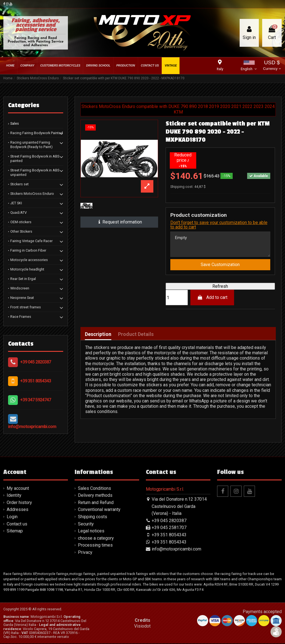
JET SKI (16, 203)
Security (86, 524)
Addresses (17, 510)
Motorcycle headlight (27, 269)
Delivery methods (95, 496)
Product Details (136, 335)
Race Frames (20, 316)
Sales (14, 123)
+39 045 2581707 (169, 528)
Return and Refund (96, 503)
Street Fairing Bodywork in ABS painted (34, 158)
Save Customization (220, 265)
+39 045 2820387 (35, 362)
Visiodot (142, 626)
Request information (119, 222)
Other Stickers (21, 231)
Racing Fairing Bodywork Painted (36, 133)
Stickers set (19, 184)
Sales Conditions (94, 488)
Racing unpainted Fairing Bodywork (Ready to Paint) (31, 144)
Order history (19, 503)
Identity (14, 496)
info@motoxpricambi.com (32, 426)
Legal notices (91, 531)
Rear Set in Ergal (23, 279)
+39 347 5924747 (35, 399)
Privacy (85, 552)
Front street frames (25, 307)
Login (12, 517)
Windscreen (19, 288)
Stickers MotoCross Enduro (32, 193)
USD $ (272, 66)
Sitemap (15, 531)
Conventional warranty (99, 510)
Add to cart (212, 298)
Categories (23, 105)
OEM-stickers (20, 222)
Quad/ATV (18, 212)
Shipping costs (92, 517)
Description (98, 335)
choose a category (96, 538)
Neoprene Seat (22, 298)
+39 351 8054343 (35, 381)
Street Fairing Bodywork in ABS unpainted (34, 172)
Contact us (17, 524)
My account (18, 488)
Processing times (95, 546)
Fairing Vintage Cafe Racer (31, 241)
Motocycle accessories (29, 260)
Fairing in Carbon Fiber (28, 250)
